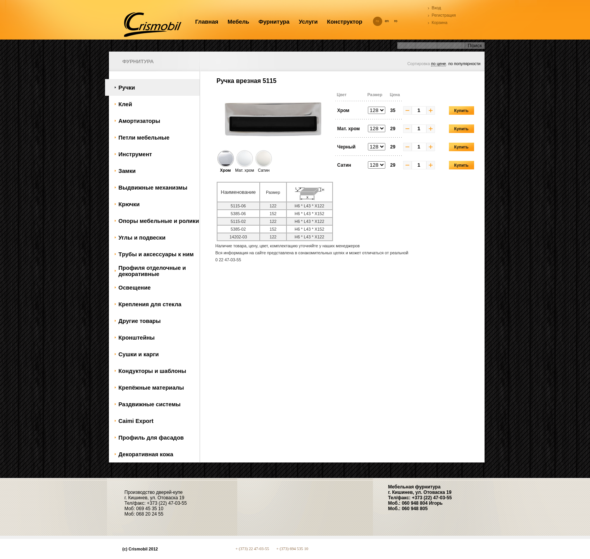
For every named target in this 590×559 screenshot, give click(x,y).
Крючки (129, 204)
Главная (207, 22)
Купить (461, 110)
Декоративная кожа (146, 454)
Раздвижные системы (150, 404)
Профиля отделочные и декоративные (152, 271)
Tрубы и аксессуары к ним (156, 254)
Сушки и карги (139, 354)
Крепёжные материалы (151, 388)
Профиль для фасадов (151, 438)
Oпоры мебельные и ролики (159, 221)
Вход (436, 7)
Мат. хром (244, 168)
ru (377, 21)
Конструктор (344, 22)
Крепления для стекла (150, 304)
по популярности (464, 63)
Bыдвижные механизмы (153, 188)
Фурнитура (274, 22)
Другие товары (140, 321)
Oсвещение (135, 288)
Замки (127, 171)
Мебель (238, 22)
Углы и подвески (142, 238)
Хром (226, 168)
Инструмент (135, 154)
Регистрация (444, 15)
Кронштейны (137, 338)
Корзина (440, 22)
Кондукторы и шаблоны (152, 371)
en (387, 21)
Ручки (127, 88)
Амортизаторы (139, 121)
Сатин (264, 168)
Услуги (308, 22)
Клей (125, 104)
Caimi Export (136, 421)
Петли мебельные (144, 138)
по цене (438, 63)
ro (395, 21)
